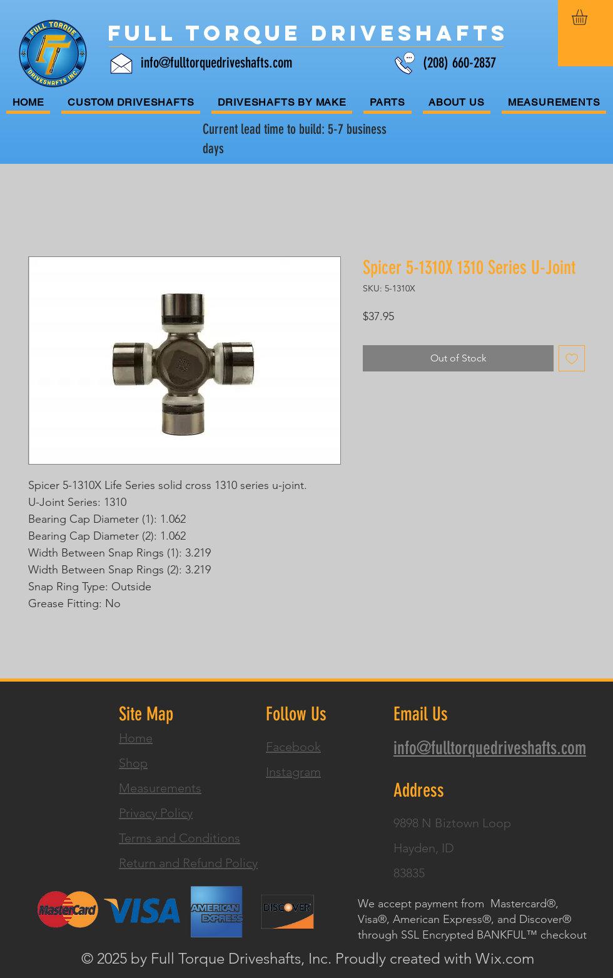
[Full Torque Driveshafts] (308, 33)
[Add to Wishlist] (572, 358)
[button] (588, 17)
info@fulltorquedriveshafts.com (216, 62)
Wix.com (504, 958)
